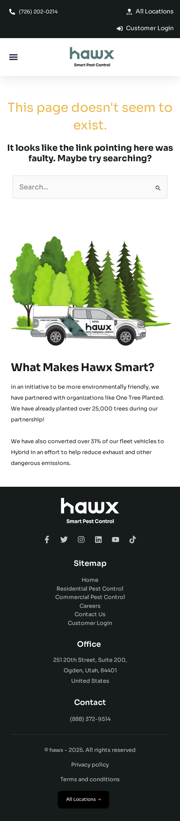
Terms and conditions (90, 779)
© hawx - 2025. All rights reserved (90, 750)
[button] (13, 57)
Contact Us (90, 614)
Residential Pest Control (90, 588)
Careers (90, 605)
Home (90, 579)
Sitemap (90, 563)
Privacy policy (90, 764)
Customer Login (90, 623)
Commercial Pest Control (90, 597)
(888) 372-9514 (90, 719)
